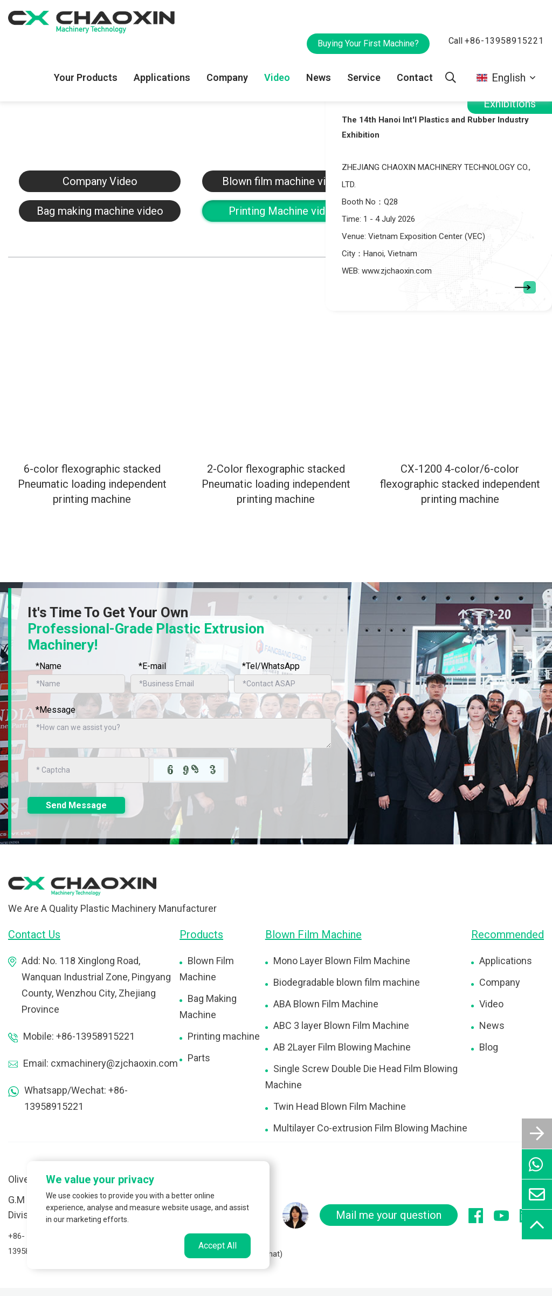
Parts (199, 1057)
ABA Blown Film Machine (325, 1003)
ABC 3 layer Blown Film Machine (341, 1025)
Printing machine (224, 1036)
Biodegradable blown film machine (346, 982)
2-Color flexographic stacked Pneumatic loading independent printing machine (276, 484)
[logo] (82, 885)
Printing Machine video (283, 210)
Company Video (100, 181)
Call (496, 41)
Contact (415, 77)
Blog (488, 1047)
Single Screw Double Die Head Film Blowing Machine (361, 1076)
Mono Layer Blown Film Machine (341, 960)
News (318, 77)
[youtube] (507, 1215)
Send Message (76, 805)
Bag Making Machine (208, 1006)
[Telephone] (283, 683)
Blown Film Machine (207, 969)
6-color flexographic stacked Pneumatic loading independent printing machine (92, 484)
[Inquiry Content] (179, 733)
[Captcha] (88, 770)
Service (364, 77)
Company (227, 77)
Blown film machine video (283, 181)
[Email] (179, 683)
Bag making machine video (100, 210)
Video (277, 77)
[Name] (76, 683)
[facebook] (481, 1215)
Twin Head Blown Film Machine (339, 1106)
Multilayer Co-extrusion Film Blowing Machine (370, 1128)
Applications (162, 77)
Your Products (86, 77)
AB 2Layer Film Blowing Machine (342, 1047)
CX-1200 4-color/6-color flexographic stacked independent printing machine (460, 484)
